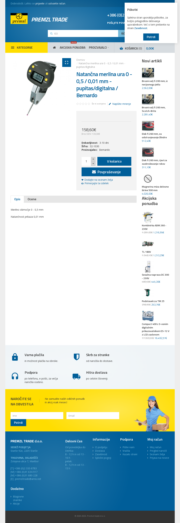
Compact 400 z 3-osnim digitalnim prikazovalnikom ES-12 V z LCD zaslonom (155, 329)
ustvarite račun (56, 3)
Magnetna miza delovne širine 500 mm (155, 188)
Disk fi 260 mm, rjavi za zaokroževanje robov (154, 162)
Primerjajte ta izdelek (97, 183)
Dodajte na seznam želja (98, 179)
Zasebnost (140, 28)
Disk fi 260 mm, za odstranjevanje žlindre (154, 135)
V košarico (114, 161)
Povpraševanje (106, 171)
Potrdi (151, 37)
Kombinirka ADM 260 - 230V (154, 227)
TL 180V (146, 252)
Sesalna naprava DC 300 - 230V (155, 276)
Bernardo (104, 149)
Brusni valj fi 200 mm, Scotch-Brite (153, 109)
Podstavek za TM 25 (153, 301)
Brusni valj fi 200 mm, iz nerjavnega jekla (155, 82)
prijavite (40, 3)
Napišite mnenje (120, 104)
